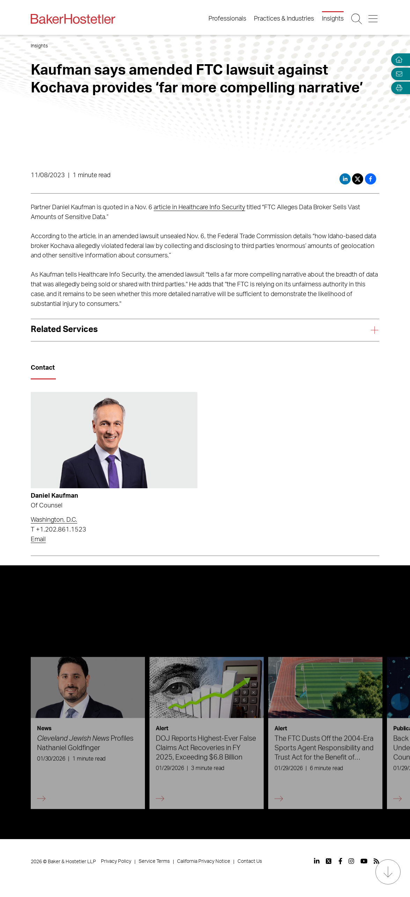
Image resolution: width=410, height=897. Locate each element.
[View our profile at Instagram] (351, 861)
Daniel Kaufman (54, 496)
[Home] (397, 60)
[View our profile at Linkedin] (317, 861)
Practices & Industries (284, 19)
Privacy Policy (116, 861)
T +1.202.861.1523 (58, 530)
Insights (333, 19)
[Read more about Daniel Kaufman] (114, 440)
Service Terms (154, 861)
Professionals (227, 19)
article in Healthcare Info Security (199, 207)
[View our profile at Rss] (376, 861)
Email (38, 539)
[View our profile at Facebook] (340, 861)
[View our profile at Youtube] (363, 861)
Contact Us (249, 861)
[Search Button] (357, 19)
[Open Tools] (397, 88)
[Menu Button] (373, 19)
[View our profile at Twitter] (329, 861)
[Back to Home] (73, 19)
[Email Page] (397, 74)
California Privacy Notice (203, 861)
